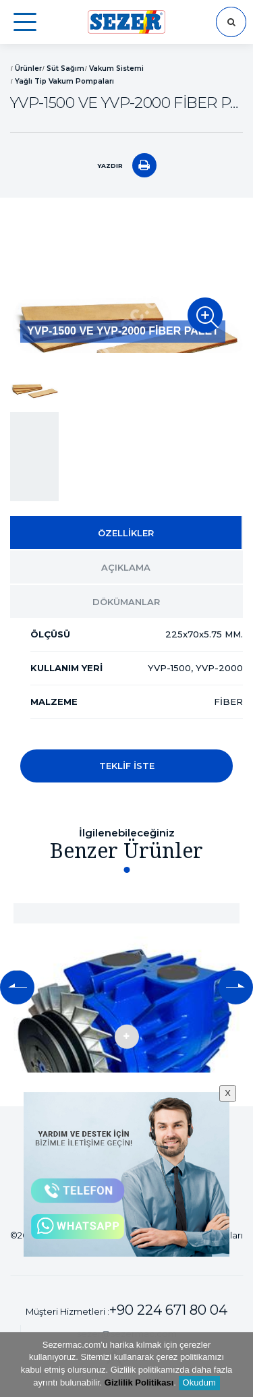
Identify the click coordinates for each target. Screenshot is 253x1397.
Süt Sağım (65, 68)
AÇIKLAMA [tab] (125, 567)
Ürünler (28, 68)
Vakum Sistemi (116, 68)
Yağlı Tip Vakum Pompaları (64, 81)
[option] (126, 285)
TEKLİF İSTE (126, 765)
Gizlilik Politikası (139, 1382)
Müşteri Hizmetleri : (126, 1310)
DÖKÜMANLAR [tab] (126, 601)
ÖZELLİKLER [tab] (126, 533)
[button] (17, 987)
